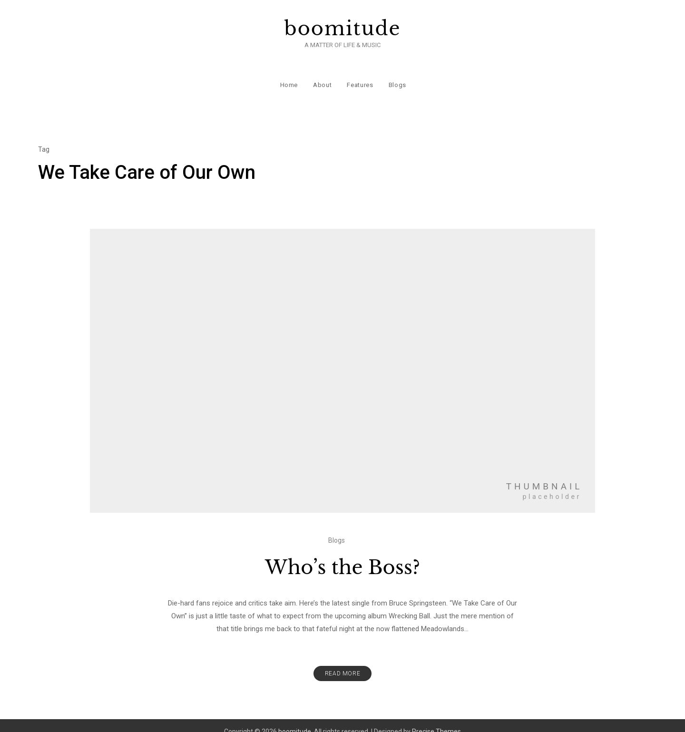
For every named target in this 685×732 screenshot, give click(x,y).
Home (288, 75)
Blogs (396, 75)
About (322, 75)
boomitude (342, 28)
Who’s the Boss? (342, 555)
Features (359, 75)
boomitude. (295, 719)
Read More (342, 661)
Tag (43, 137)
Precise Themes (436, 719)
